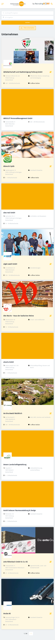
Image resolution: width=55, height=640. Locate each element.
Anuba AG (7, 614)
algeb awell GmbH (10, 264)
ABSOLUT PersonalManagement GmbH (17, 118)
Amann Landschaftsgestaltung (14, 465)
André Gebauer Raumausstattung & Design (19, 510)
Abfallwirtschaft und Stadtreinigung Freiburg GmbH (22, 72)
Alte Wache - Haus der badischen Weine (18, 316)
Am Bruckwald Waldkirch (12, 413)
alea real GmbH (9, 213)
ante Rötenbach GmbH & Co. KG (15, 562)
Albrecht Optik (8, 166)
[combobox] (27, 13)
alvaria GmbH (8, 362)
